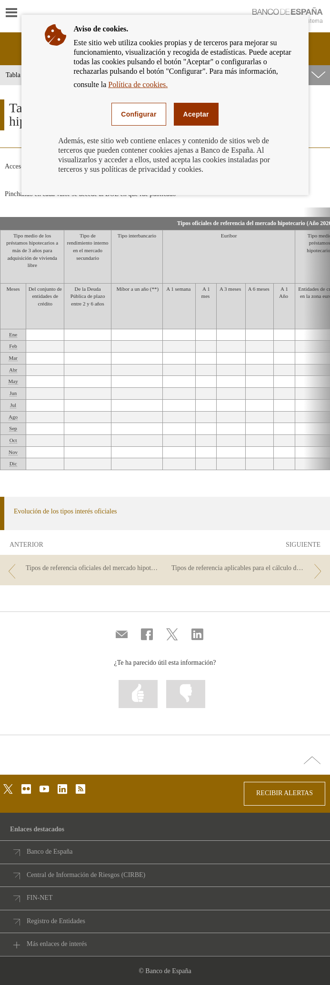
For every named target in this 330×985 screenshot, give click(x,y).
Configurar (138, 114)
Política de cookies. (138, 84)
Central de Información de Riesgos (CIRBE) (86, 874)
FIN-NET (39, 897)
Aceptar (196, 114)
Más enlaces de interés (57, 943)
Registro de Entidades (56, 921)
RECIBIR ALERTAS (284, 793)
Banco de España (49, 851)
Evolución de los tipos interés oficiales (65, 511)
